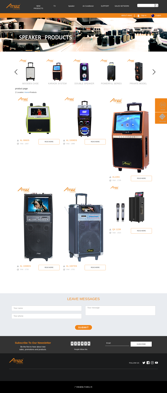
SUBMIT (83, 327)
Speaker (71, 6)
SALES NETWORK (122, 6)
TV (55, 6)
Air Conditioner (88, 6)
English (156, 15)
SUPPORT (105, 6)
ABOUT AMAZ (126, 15)
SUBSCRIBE (141, 344)
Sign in (141, 15)
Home (26, 92)
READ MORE (49, 142)
